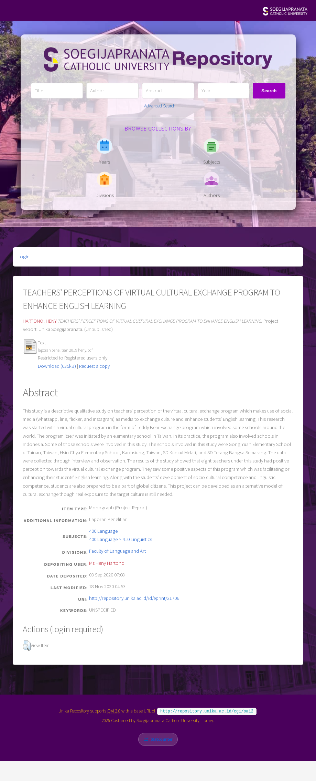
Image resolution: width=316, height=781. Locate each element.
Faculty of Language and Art (117, 551)
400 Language (103, 531)
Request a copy (94, 366)
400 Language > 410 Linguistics (120, 539)
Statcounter (161, 738)
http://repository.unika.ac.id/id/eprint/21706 (134, 598)
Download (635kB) (57, 366)
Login (24, 256)
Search (268, 90)
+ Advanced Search (158, 106)
